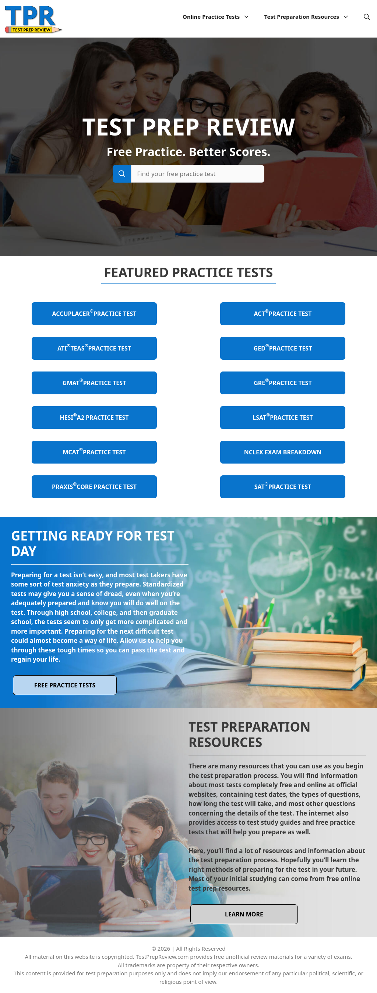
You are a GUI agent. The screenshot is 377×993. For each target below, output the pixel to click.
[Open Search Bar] (366, 17)
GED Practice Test (283, 347)
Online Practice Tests (220, 17)
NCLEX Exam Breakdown (283, 452)
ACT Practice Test (283, 313)
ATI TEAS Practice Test (94, 347)
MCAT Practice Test (94, 451)
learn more (244, 914)
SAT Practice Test (282, 486)
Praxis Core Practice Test (94, 486)
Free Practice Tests (65, 685)
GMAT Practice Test (94, 382)
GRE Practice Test (283, 382)
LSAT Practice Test (283, 417)
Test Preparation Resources (310, 17)
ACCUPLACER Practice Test (94, 313)
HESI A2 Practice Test (94, 417)
